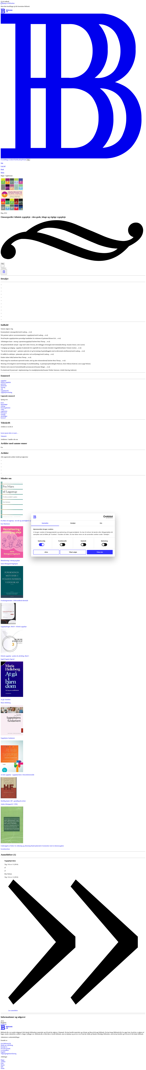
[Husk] (73, 169)
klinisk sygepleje (6, 382)
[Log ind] (73, 166)
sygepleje (3, 380)
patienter (3, 384)
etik (2, 389)
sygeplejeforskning (6, 392)
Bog (2, 265)
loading (3, 268)
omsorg (3, 387)
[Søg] (73, 163)
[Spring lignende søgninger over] (73, 399)
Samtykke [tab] (45, 523)
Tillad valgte (73, 552)
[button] (73, 1022)
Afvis (46, 552)
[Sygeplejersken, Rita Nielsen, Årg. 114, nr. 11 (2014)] (13, 1010)
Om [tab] (101, 523)
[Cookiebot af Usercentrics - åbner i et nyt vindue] (105, 516)
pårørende (4, 385)
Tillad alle (100, 552)
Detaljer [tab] (73, 523)
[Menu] (73, 172)
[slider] (73, 196)
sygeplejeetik (5, 390)
